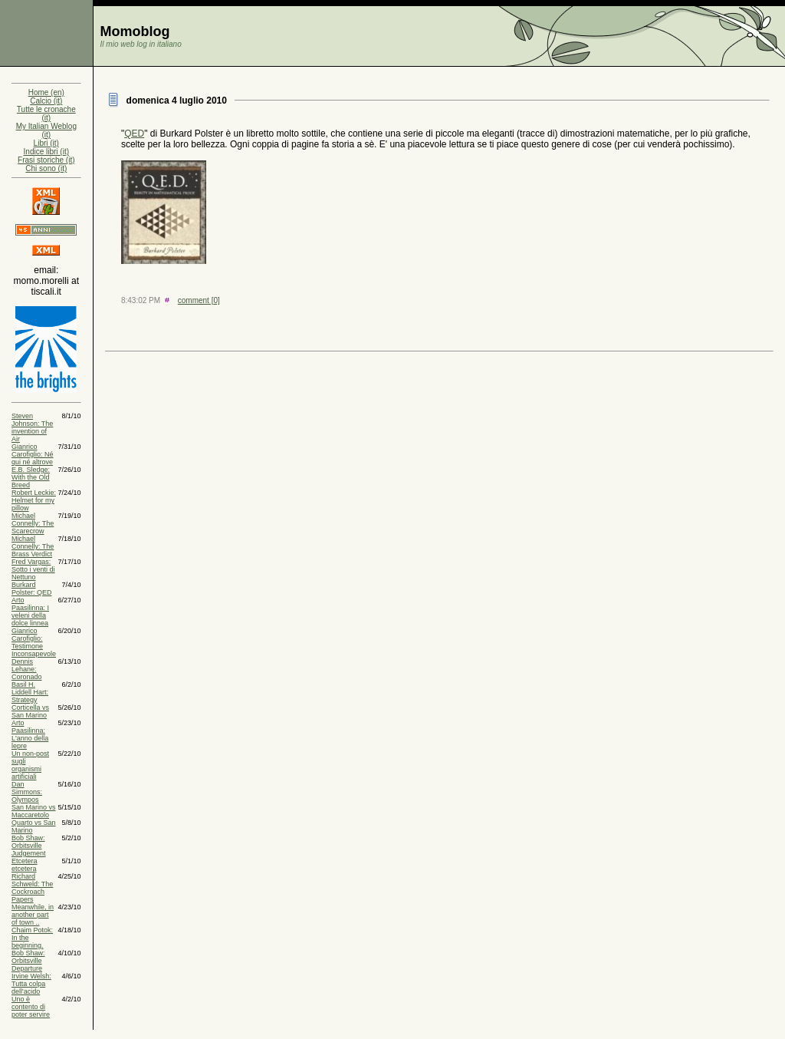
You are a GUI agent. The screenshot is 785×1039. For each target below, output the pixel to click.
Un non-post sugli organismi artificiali (30, 765)
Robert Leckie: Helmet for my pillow (33, 500)
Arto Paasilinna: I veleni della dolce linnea (30, 611)
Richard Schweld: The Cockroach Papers (32, 887)
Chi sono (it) (46, 168)
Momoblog (135, 31)
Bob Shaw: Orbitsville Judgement (28, 845)
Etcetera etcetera (24, 864)
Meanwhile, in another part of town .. (32, 914)
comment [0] (199, 300)
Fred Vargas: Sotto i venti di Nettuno (33, 569)
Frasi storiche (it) (46, 160)
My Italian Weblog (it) (46, 130)
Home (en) (46, 92)
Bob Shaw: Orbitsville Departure (28, 960)
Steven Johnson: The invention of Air (32, 427)
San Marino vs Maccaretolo (33, 811)
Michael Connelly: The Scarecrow (32, 523)
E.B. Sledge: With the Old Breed (30, 477)
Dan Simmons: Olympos (26, 791)
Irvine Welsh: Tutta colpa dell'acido (31, 983)
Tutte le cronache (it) (46, 113)
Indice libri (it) (46, 151)
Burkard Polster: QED (31, 588)
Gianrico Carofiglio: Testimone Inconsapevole (33, 642)
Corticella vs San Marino (30, 711)
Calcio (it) (46, 101)
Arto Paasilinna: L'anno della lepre (29, 734)
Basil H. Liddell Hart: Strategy (29, 692)
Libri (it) (46, 143)
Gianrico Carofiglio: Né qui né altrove (32, 454)
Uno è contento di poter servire (30, 1006)
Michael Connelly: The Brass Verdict (32, 546)
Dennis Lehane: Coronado (26, 669)
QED (134, 133)
